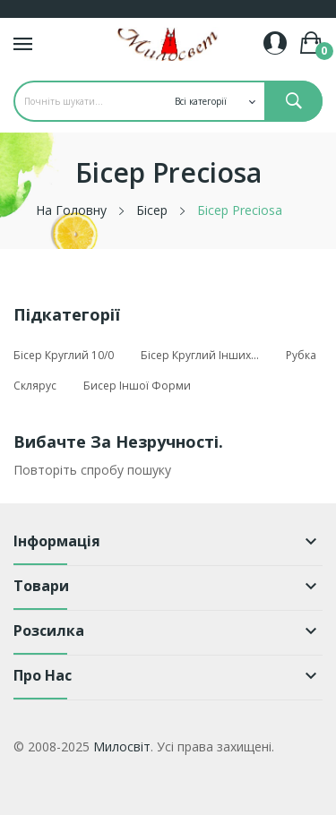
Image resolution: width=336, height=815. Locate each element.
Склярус (34, 385)
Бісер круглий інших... (200, 355)
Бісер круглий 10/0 (63, 355)
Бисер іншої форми (137, 385)
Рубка (301, 355)
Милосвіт (122, 746)
